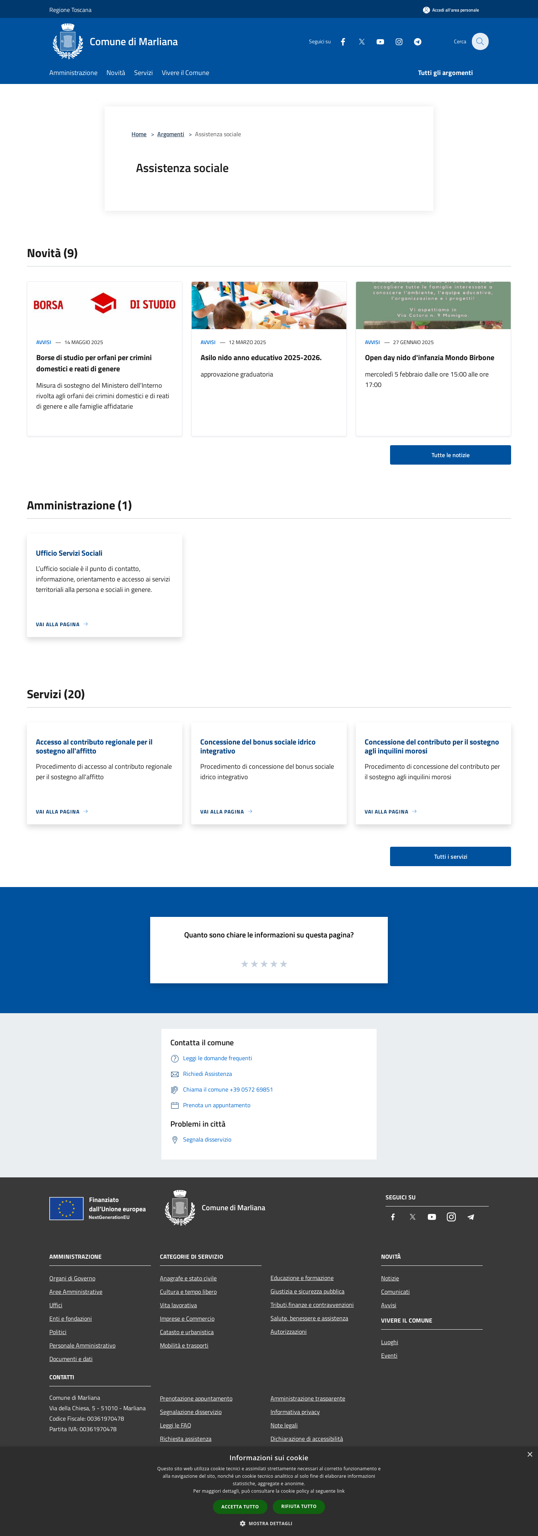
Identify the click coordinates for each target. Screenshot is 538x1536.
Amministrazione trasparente (307, 1398)
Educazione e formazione (302, 1277)
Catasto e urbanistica (187, 1331)
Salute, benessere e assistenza (309, 1318)
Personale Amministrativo (82, 1345)
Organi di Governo (72, 1278)
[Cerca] (480, 41)
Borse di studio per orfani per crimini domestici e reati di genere (94, 363)
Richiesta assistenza (185, 1438)
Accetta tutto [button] (240, 1507)
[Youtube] (375, 41)
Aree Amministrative (75, 1291)
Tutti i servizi (450, 856)
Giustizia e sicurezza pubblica (307, 1291)
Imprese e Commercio (187, 1318)
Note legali (284, 1425)
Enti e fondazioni (70, 1318)
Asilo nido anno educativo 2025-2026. (261, 357)
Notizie (390, 1278)
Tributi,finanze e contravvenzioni (312, 1304)
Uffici (55, 1305)
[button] (269, 1523)
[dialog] (269, 1491)
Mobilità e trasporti (184, 1345)
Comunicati (395, 1291)
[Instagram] (394, 41)
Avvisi (43, 342)
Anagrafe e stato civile (188, 1278)
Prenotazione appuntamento (196, 1398)
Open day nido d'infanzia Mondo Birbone (429, 357)
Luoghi (389, 1341)
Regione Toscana (70, 9)
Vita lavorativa (178, 1305)
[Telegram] (413, 41)
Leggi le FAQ (175, 1425)
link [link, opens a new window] (341, 1491)
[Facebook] (338, 41)
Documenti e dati (71, 1358)
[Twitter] (357, 41)
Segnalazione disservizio (191, 1411)
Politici (58, 1331)
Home (139, 133)
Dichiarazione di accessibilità (306, 1438)
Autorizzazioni (288, 1331)
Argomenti (170, 133)
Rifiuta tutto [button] (299, 1506)
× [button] (529, 1455)
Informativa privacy (295, 1411)
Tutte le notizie (451, 454)
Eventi (389, 1355)
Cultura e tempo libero (188, 1291)
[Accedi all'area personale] (451, 10)
